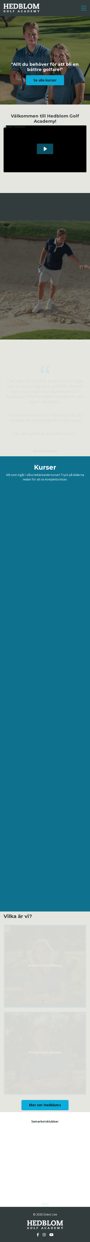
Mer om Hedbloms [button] (45, 1105)
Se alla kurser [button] (45, 81)
